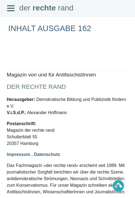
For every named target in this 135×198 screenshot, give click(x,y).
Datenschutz (47, 154)
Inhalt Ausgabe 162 (49, 28)
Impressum (18, 154)
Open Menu (11, 8)
